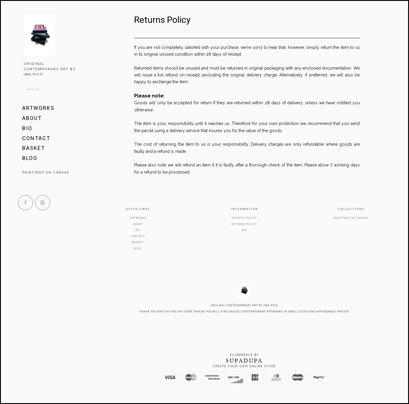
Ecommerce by (244, 355)
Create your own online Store (244, 366)
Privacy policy (244, 218)
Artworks (38, 108)
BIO (27, 128)
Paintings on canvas (45, 172)
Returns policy (244, 224)
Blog (29, 158)
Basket (33, 148)
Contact (36, 138)
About (32, 118)
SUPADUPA (244, 360)
